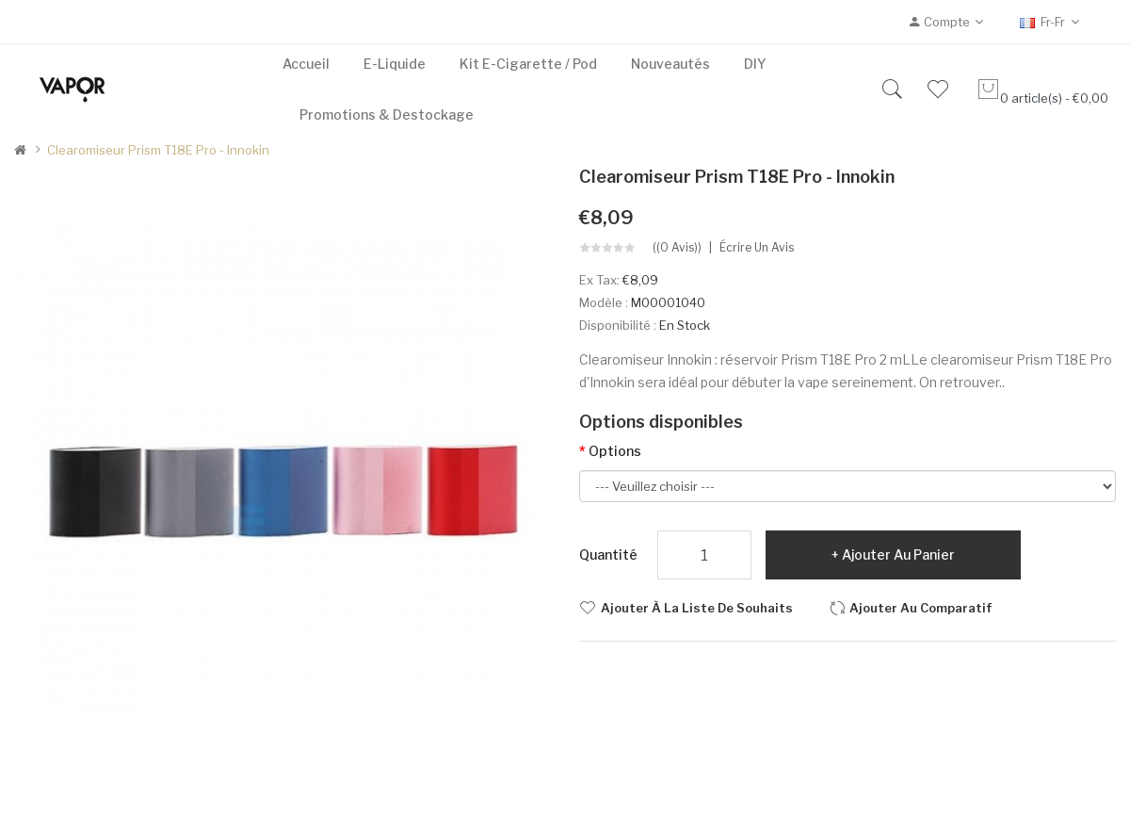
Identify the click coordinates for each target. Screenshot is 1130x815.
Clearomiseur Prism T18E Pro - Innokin (158, 149)
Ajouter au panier (898, 554)
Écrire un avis (756, 247)
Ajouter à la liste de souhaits (697, 607)
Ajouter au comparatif (921, 607)
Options (615, 451)
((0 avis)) (677, 247)
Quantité (608, 554)
